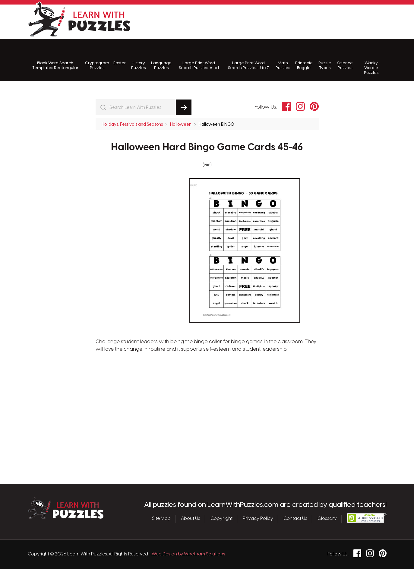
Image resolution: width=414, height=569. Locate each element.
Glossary (327, 518)
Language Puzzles (161, 57)
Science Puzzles (345, 57)
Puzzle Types (324, 57)
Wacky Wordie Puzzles (371, 60)
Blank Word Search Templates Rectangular (55, 57)
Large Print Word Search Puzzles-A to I (199, 57)
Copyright (221, 518)
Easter (119, 55)
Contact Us (295, 518)
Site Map (161, 518)
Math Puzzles (283, 57)
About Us (190, 518)
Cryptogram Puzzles (97, 57)
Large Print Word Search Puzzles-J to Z (248, 57)
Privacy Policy (258, 518)
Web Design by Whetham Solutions (188, 554)
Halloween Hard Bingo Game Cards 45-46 (207, 147)
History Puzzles (138, 57)
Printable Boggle (304, 57)
